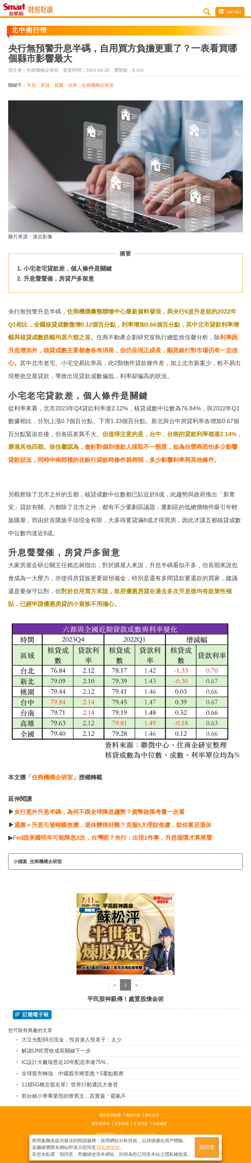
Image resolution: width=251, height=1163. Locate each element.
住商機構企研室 (98, 85)
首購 (58, 85)
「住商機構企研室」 (52, 777)
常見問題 (140, 1124)
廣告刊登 (133, 1115)
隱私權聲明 (100, 1124)
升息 (31, 85)
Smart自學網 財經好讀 (42, 9)
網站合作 (152, 1115)
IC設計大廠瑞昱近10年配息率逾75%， (66, 1062)
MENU (230, 11)
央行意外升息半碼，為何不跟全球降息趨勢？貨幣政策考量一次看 (99, 812)
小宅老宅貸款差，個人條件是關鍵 (68, 268)
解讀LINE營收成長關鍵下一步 (56, 1050)
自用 (72, 85)
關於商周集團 (110, 1115)
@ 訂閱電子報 (32, 1014)
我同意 (207, 1147)
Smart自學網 (15, 9)
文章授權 (121, 1124)
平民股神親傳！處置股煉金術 (125, 999)
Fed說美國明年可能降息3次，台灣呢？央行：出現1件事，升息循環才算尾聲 (112, 837)
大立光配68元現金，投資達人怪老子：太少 (72, 1039)
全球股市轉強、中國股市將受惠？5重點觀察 (73, 1073)
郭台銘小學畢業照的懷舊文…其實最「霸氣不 (74, 1096)
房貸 (45, 85)
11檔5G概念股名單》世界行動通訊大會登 (70, 1084)
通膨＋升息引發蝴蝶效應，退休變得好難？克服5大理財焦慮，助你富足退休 (112, 825)
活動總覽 (160, 1124)
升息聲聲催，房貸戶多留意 (59, 278)
